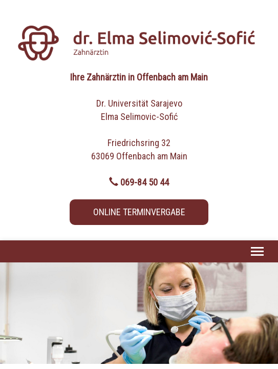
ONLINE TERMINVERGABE (139, 212)
